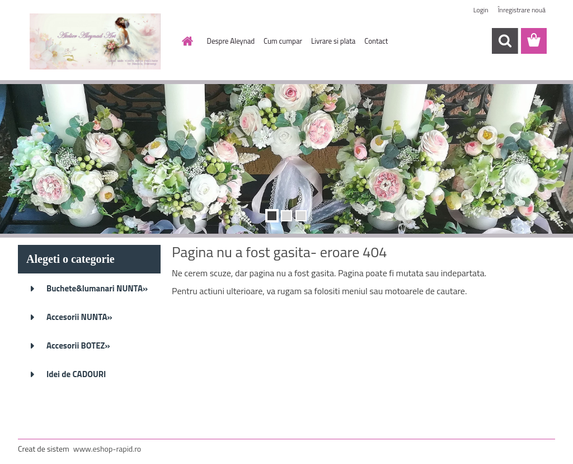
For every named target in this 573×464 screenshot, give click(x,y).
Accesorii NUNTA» (79, 316)
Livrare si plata (333, 41)
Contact (376, 41)
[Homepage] (186, 41)
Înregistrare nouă (522, 9)
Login (481, 9)
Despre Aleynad (231, 41)
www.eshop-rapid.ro (107, 448)
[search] (505, 41)
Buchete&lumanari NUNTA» (97, 288)
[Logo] (95, 41)
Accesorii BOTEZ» (78, 345)
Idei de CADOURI (76, 374)
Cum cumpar (283, 41)
